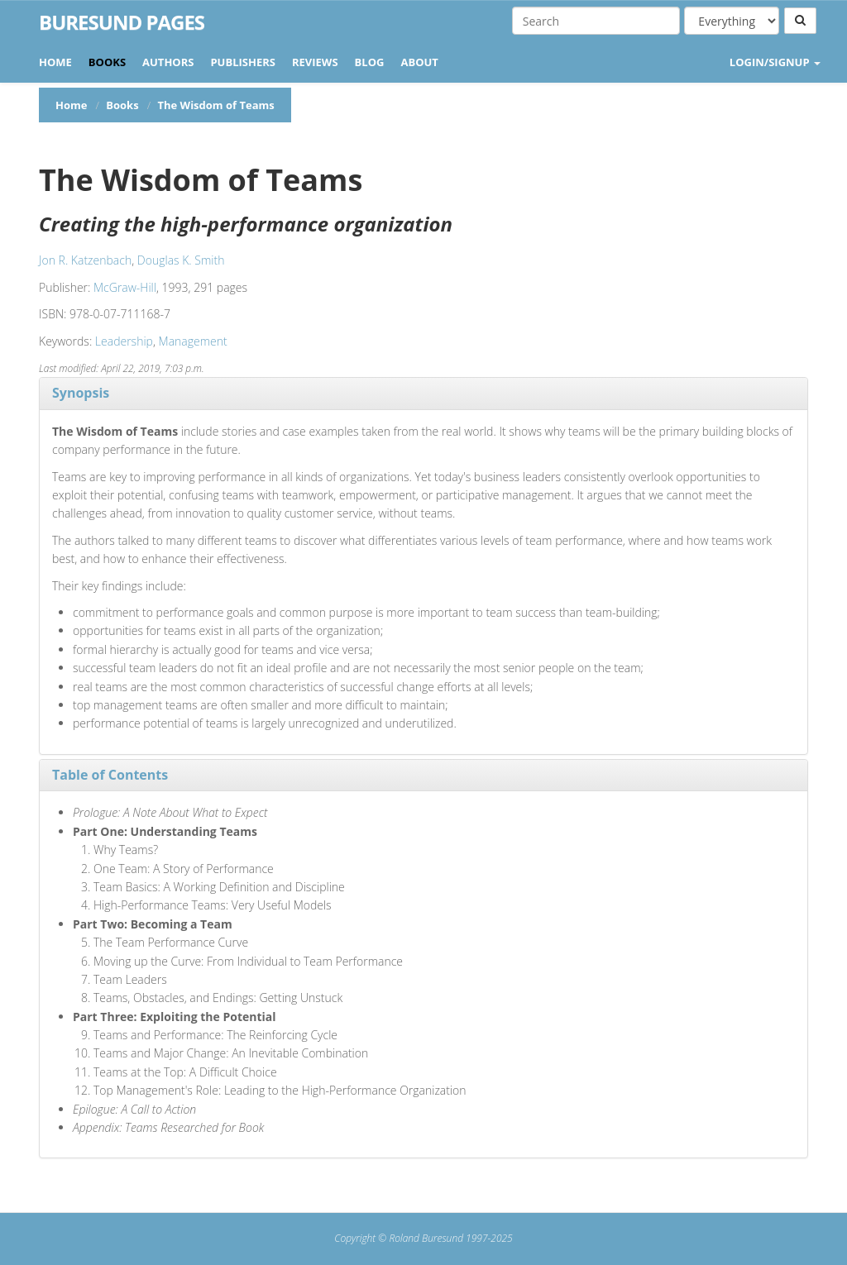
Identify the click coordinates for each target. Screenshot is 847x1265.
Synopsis (80, 393)
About (419, 62)
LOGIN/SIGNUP (775, 62)
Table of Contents (110, 775)
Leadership (124, 341)
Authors (168, 62)
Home (55, 62)
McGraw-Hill (124, 287)
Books (107, 62)
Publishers (242, 62)
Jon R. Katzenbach (85, 260)
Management (193, 341)
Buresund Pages (121, 22)
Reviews (315, 62)
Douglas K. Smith (181, 260)
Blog (370, 62)
